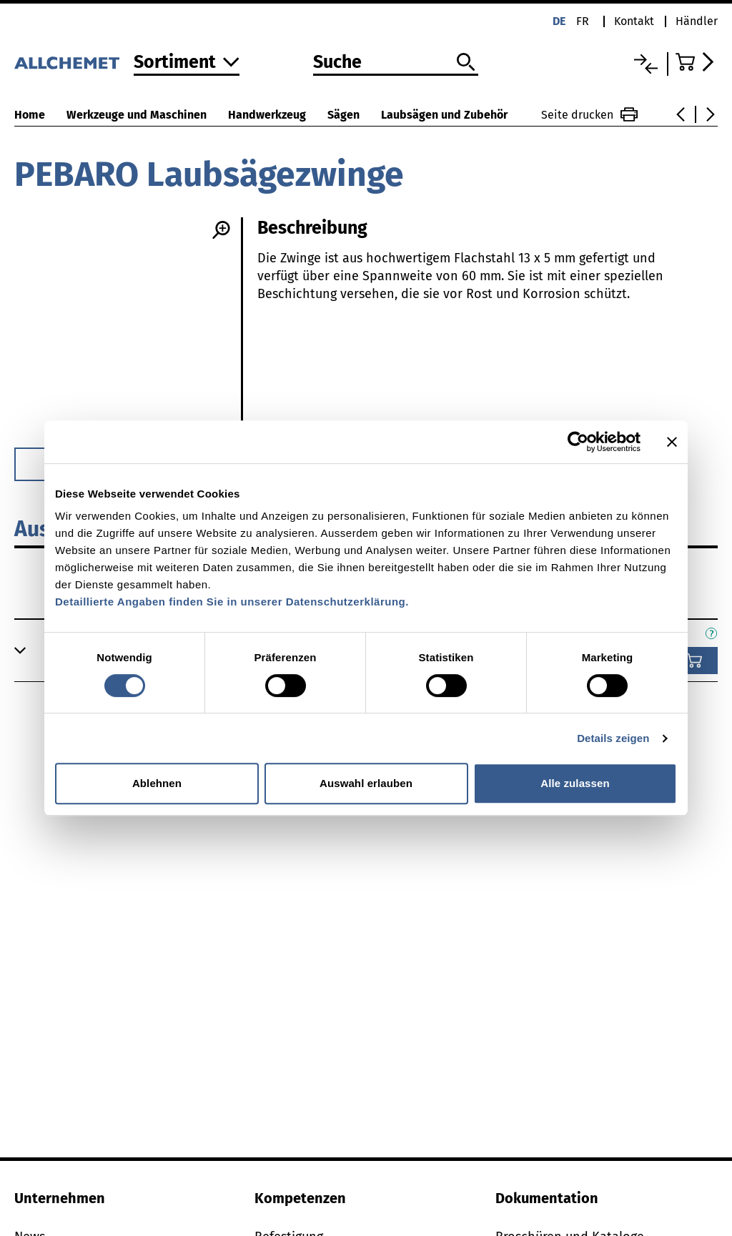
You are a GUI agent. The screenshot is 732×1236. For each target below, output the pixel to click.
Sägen (343, 115)
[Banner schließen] (672, 442)
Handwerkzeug (267, 115)
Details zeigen (613, 738)
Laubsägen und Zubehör (444, 115)
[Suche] (395, 63)
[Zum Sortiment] (186, 63)
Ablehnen (157, 783)
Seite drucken (589, 114)
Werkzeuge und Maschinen (136, 115)
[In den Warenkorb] (694, 660)
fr (582, 21)
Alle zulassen (574, 783)
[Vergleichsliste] (646, 64)
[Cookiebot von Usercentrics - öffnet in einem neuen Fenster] (577, 442)
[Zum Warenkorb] (697, 61)
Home (29, 115)
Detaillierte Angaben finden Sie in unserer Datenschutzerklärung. (232, 601)
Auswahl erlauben (366, 783)
